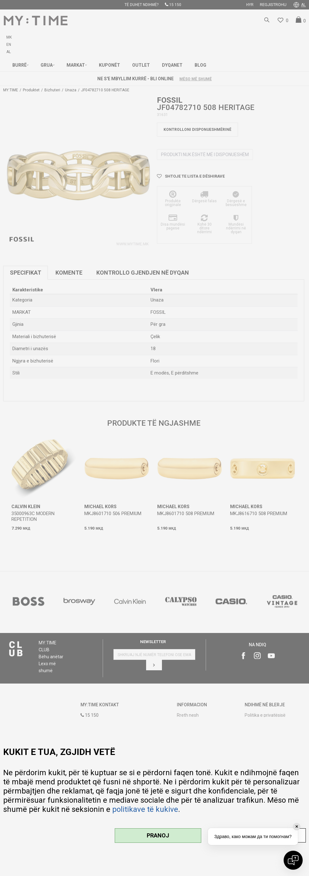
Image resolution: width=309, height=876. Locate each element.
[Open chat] (293, 860)
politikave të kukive (145, 809)
